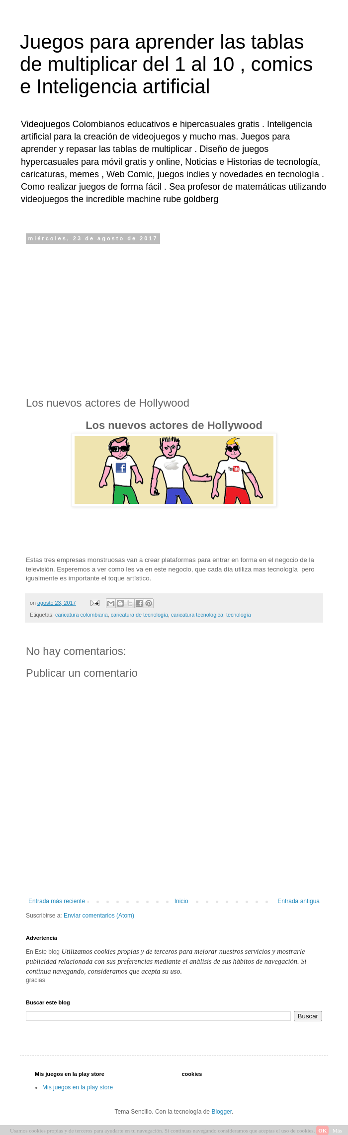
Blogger (221, 1111)
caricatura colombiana (81, 615)
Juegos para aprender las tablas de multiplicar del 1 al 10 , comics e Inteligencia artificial (166, 64)
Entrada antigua (298, 901)
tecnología (238, 615)
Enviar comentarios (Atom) (99, 915)
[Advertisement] (174, 319)
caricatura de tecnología (139, 615)
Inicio (181, 901)
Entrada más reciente (56, 901)
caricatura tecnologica (197, 615)
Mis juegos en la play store (77, 1087)
